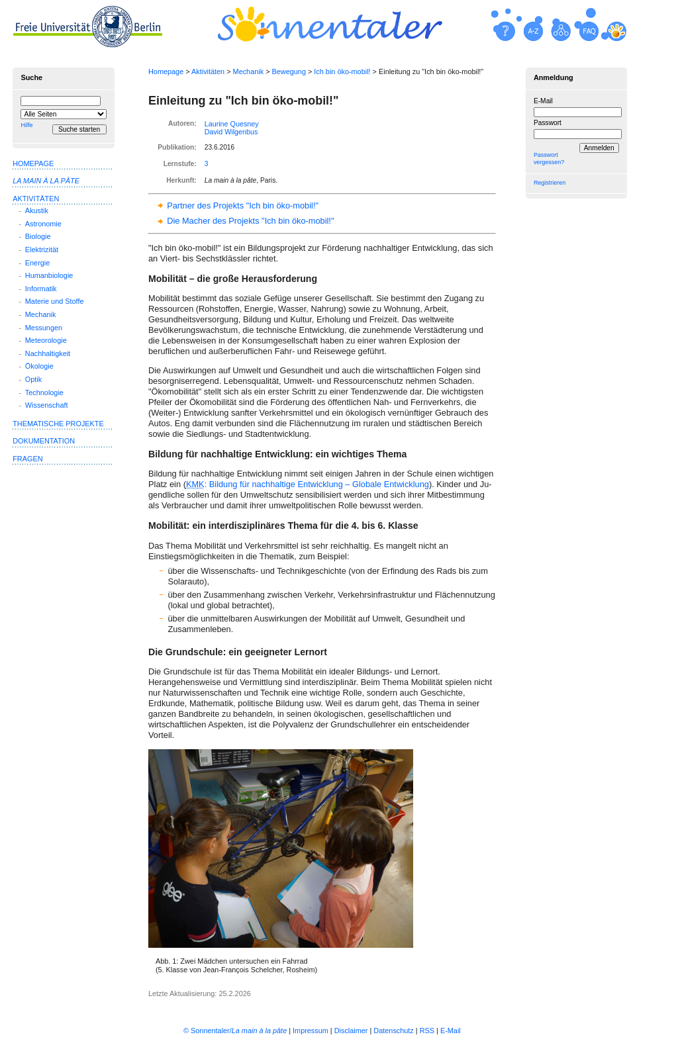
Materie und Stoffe (54, 301)
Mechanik (248, 71)
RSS (427, 1030)
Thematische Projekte (58, 424)
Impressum (310, 1030)
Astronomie (43, 224)
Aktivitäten (207, 71)
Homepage (165, 71)
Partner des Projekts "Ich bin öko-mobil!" (242, 205)
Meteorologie (46, 340)
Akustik (36, 210)
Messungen (43, 328)
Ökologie (39, 366)
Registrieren (549, 182)
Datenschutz (393, 1030)
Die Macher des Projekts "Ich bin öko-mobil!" (250, 221)
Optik (33, 379)
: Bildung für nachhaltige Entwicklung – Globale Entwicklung (307, 484)
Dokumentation (44, 441)
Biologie (38, 236)
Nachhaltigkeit (47, 353)
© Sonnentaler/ (235, 1030)
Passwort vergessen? (549, 158)
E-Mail (543, 101)
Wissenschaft (46, 405)
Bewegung (289, 71)
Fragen (27, 459)
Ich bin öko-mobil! (342, 71)
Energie (37, 263)
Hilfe (26, 125)
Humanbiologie (49, 275)
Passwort (547, 122)
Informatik (41, 289)
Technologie (44, 392)
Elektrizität (41, 249)
